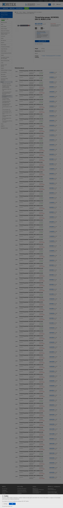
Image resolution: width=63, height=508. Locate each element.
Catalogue (4, 490)
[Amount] (39, 28)
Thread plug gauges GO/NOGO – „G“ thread (6, 99)
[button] (12, 22)
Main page (5, 8)
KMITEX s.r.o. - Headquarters (54, 486)
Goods (26, 8)
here (11, 506)
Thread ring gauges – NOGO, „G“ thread (6, 116)
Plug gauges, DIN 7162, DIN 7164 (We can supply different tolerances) (6, 86)
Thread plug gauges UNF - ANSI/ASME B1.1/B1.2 (6, 104)
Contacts (46, 0)
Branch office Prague (52, 492)
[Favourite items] (54, 4)
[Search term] (42, 5)
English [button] (57, 0)
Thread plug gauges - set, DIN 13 (7, 107)
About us (41, 0)
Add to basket (42, 41)
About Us (12, 8)
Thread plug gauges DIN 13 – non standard (7, 96)
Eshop (20, 12)
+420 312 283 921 (31, 3)
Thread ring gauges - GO (6, 109)
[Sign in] (51, 1)
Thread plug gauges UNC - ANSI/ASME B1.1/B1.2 (6, 102)
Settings (5, 503)
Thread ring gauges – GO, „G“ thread (7, 113)
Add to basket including (43, 34)
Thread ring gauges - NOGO (6, 111)
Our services (4, 488)
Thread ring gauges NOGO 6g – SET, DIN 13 (7, 121)
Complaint (19, 493)
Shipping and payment (22, 491)
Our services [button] (19, 8)
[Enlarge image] (24, 25)
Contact (34, 486)
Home (16, 12)
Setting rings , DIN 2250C (6, 83)
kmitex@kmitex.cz (31, 5)
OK (12, 503)
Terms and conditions (21, 490)
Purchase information (21, 488)
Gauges (24, 12)
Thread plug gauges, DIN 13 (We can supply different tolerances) (6, 93)
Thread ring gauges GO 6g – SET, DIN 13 (6, 119)
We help (3, 493)
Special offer (5, 491)
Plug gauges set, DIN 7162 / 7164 (6, 90)
